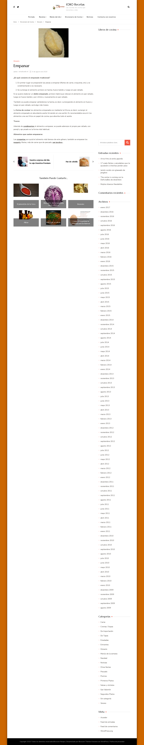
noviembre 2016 (107, 216)
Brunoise (80, 204)
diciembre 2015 (107, 266)
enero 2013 (105, 423)
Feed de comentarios (109, 726)
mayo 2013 (105, 405)
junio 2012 (104, 455)
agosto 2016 (105, 230)
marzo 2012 (105, 468)
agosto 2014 (105, 338)
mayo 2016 (105, 243)
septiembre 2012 (107, 441)
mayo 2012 (105, 459)
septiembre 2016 (107, 225)
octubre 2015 (106, 275)
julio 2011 (104, 504)
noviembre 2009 (107, 594)
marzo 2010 (105, 576)
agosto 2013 (105, 392)
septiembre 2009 (107, 603)
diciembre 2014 (107, 320)
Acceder (103, 717)
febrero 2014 (106, 365)
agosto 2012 (105, 446)
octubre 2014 (106, 329)
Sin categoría (105, 698)
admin (16, 72)
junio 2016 (104, 239)
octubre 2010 (106, 545)
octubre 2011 (106, 491)
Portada (31, 17)
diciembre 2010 (107, 536)
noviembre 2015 (107, 270)
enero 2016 (105, 261)
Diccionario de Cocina (73, 17)
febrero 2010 (106, 581)
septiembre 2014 (107, 333)
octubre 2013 (106, 383)
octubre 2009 (106, 599)
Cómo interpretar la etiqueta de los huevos (81, 222)
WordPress (105, 742)
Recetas (42, 17)
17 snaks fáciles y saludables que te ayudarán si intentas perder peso (115, 164)
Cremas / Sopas (106, 626)
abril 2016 (104, 248)
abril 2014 (104, 356)
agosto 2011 (105, 500)
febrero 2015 (106, 311)
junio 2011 (104, 509)
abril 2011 (104, 518)
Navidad (103, 658)
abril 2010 (104, 572)
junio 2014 (104, 347)
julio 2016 (104, 234)
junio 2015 (104, 293)
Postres (103, 676)
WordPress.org (106, 731)
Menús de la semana (108, 653)
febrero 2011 (106, 527)
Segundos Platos (107, 694)
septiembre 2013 (107, 387)
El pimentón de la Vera (26, 204)
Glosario (16, 61)
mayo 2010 (105, 567)
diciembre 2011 (107, 482)
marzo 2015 (105, 306)
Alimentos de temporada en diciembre (53, 204)
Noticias (90, 17)
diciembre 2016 (107, 212)
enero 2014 (105, 369)
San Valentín (105, 689)
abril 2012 (104, 464)
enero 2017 (105, 207)
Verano (103, 703)
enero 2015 (105, 315)
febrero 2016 (106, 257)
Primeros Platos (107, 680)
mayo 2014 (105, 351)
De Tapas (104, 635)
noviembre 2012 (107, 432)
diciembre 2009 (107, 590)
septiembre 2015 (107, 279)
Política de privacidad (117, 742)
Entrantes (104, 644)
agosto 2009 (105, 608)
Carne (102, 622)
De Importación (106, 631)
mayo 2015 (105, 297)
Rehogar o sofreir (53, 222)
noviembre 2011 (107, 486)
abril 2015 (104, 302)
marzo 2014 (105, 360)
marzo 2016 (105, 252)
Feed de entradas (107, 722)
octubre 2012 (106, 437)
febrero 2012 (106, 473)
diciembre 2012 (107, 428)
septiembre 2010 (107, 549)
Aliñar (26, 222)
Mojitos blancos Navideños (111, 184)
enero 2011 (105, 531)
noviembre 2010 (107, 540)
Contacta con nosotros (107, 17)
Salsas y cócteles (107, 685)
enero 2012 (105, 477)
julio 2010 (104, 558)
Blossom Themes (85, 742)
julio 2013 (104, 396)
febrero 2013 (106, 419)
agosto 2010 (105, 554)
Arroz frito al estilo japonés (111, 159)
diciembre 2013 (107, 374)
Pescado (103, 671)
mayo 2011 (105, 513)
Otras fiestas (105, 667)
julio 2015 (104, 288)
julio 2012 (104, 450)
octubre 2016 (106, 221)
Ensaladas (104, 640)
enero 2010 (105, 585)
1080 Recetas (75, 4)
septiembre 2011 (107, 495)
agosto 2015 (105, 284)
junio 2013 (104, 401)
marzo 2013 (105, 414)
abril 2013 (104, 410)
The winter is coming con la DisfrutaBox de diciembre (111, 178)
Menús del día (55, 17)
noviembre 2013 (107, 378)
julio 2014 (104, 342)
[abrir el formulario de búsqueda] (128, 7)
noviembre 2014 (107, 324)
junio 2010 (104, 563)
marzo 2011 (105, 522)
